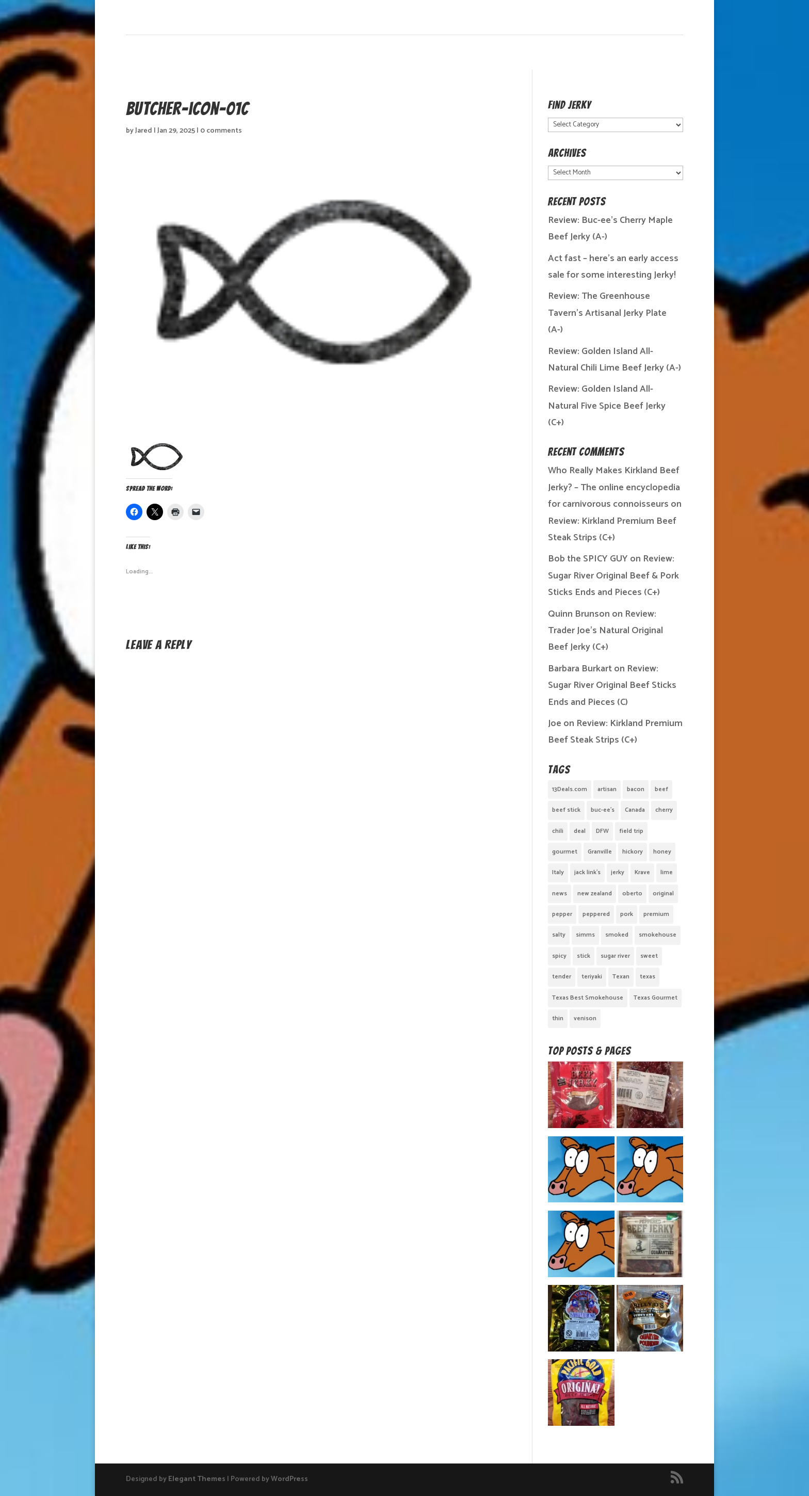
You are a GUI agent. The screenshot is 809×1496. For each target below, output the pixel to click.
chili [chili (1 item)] (557, 831)
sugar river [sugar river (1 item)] (615, 956)
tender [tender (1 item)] (561, 977)
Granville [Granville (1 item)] (600, 852)
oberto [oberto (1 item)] (632, 893)
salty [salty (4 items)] (558, 935)
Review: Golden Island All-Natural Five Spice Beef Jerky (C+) (607, 405)
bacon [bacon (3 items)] (635, 789)
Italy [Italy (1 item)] (558, 872)
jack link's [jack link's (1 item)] (587, 872)
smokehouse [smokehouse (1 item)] (657, 935)
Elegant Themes (196, 1479)
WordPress (289, 1479)
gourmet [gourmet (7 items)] (564, 852)
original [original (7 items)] (663, 893)
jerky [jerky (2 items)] (617, 872)
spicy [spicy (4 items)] (559, 956)
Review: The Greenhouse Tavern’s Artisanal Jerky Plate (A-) (607, 312)
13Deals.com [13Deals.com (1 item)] (569, 789)
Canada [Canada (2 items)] (635, 810)
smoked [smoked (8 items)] (616, 935)
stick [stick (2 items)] (583, 956)
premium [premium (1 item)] (656, 914)
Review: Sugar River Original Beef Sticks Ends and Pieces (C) (612, 685)
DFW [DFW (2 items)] (602, 831)
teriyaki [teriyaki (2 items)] (591, 977)
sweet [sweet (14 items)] (649, 956)
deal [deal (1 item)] (580, 831)
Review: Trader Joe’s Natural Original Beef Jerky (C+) (605, 630)
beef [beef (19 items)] (661, 789)
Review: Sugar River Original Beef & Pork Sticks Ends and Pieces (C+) (613, 575)
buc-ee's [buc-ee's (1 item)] (602, 810)
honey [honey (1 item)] (662, 852)
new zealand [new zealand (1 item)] (594, 893)
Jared (143, 131)
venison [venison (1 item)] (585, 1018)
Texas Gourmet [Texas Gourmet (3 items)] (655, 998)
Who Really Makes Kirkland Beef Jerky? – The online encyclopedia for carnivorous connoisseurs (614, 487)
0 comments (221, 131)
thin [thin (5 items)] (557, 1018)
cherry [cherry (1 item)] (664, 810)
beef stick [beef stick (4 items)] (566, 810)
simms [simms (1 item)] (585, 935)
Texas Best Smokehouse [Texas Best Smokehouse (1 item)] (587, 998)
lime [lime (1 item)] (666, 872)
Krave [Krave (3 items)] (642, 872)
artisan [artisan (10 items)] (607, 789)
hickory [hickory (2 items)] (632, 852)
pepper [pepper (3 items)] (562, 914)
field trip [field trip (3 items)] (631, 831)
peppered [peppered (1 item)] (596, 914)
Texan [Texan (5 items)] (620, 977)
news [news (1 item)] (559, 893)
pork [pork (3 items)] (626, 914)
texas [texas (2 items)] (647, 977)
